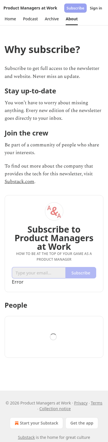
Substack (26, 437)
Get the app (81, 423)
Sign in (96, 8)
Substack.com (19, 181)
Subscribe (75, 8)
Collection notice (55, 408)
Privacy (81, 403)
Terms (96, 403)
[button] (10, 19)
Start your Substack (36, 423)
